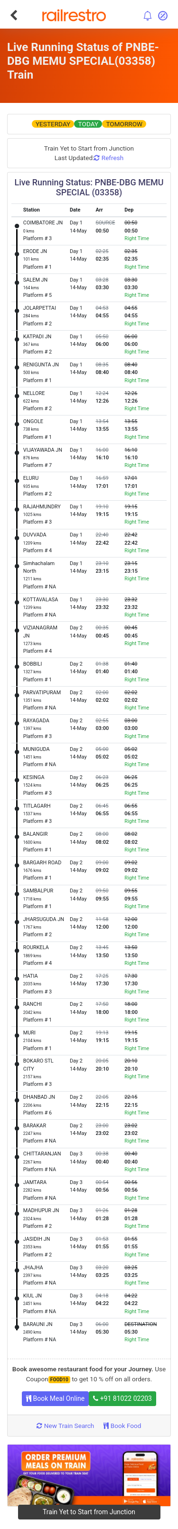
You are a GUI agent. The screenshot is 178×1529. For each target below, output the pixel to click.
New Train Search (65, 1425)
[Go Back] (13, 15)
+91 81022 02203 (122, 1398)
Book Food (122, 1425)
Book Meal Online (55, 1398)
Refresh (108, 158)
